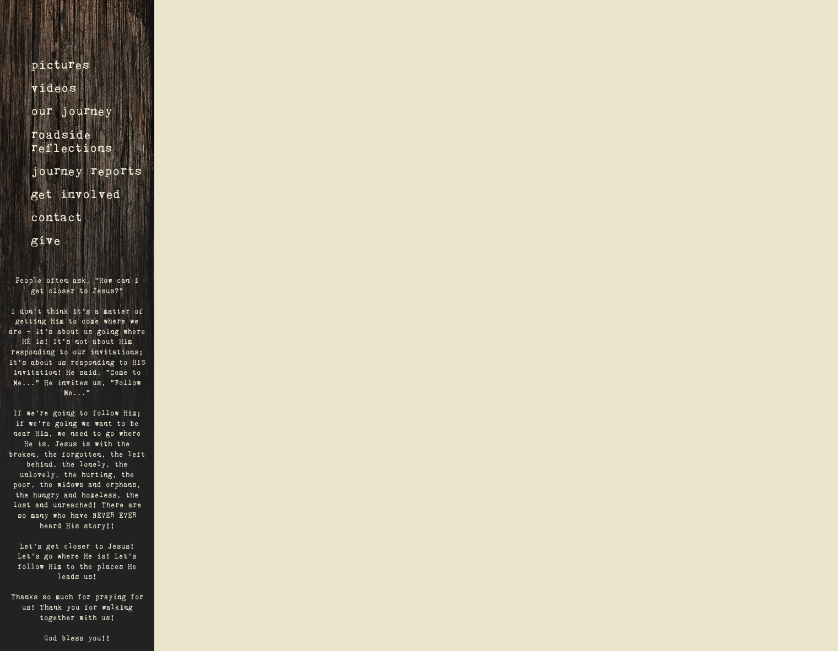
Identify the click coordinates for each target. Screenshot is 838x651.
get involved (76, 194)
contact (56, 217)
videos (53, 88)
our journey (71, 111)
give (46, 240)
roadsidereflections (71, 142)
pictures (60, 65)
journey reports (86, 171)
